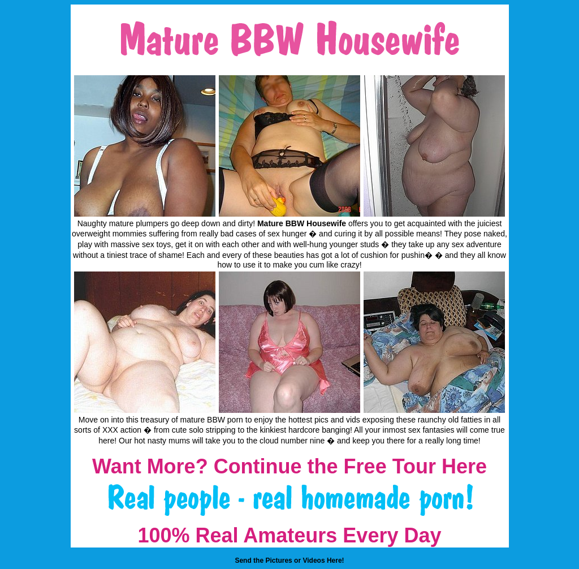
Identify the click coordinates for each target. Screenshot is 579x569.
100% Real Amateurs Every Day (290, 535)
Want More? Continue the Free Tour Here (289, 466)
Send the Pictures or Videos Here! (289, 560)
